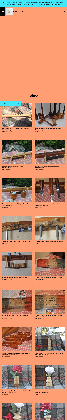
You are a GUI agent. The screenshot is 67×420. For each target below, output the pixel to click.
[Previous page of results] (28, 413)
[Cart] (64, 12)
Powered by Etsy (21, 417)
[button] (10, 37)
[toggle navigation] (2, 11)
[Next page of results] (38, 413)
